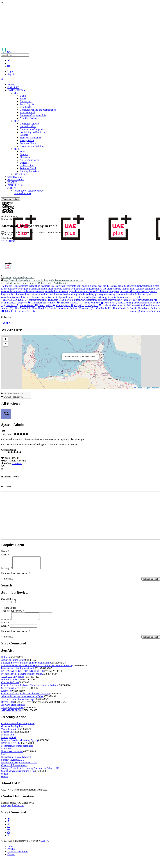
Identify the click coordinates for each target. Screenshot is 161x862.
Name (5, 551)
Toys (22, 151)
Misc (16, 93)
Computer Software (29, 123)
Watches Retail (27, 112)
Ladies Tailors (27, 165)
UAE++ (44, 844)
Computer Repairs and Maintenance (38, 109)
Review (6, 623)
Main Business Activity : (42, 302)
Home (10, 849)
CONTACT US (15, 176)
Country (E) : (43, 305)
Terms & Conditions (17, 855)
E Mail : (7, 311)
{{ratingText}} (8, 610)
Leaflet (138, 388)
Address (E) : (51, 307)
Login (10, 71)
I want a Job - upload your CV (29, 190)
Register (11, 74)
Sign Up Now (20, 174)
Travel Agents (27, 104)
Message (6, 570)
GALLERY (13, 87)
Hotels (23, 98)
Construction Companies (32, 129)
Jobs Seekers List (22, 193)
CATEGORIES (16, 90)
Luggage (24, 162)
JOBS (11, 188)
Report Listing (10, 469)
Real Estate (25, 107)
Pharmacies (25, 157)
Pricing (11, 852)
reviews (17, 463)
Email (5, 554)
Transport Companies (30, 137)
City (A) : (91, 305)
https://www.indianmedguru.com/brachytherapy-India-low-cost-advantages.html (43, 280)
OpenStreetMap (152, 388)
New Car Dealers (28, 118)
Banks (23, 95)
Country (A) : (61, 305)
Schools (24, 135)
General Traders (28, 126)
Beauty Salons (27, 140)
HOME (11, 84)
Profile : (80, 293)
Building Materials (29, 171)
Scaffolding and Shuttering (33, 132)
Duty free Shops (28, 143)
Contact (11, 858)
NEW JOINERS (15, 179)
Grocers (24, 154)
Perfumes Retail (28, 168)
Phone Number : (90, 302)
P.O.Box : (9, 305)
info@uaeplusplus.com (12, 809)
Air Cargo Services (29, 160)
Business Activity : (68, 302)
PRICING (12, 182)
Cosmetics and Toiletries (32, 146)
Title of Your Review (12, 613)
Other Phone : (26, 305)
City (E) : (77, 305)
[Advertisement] (80, 25)
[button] (97, 355)
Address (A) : (119, 308)
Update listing (11, 466)
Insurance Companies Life (33, 115)
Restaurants (26, 101)
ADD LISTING (15, 185)
